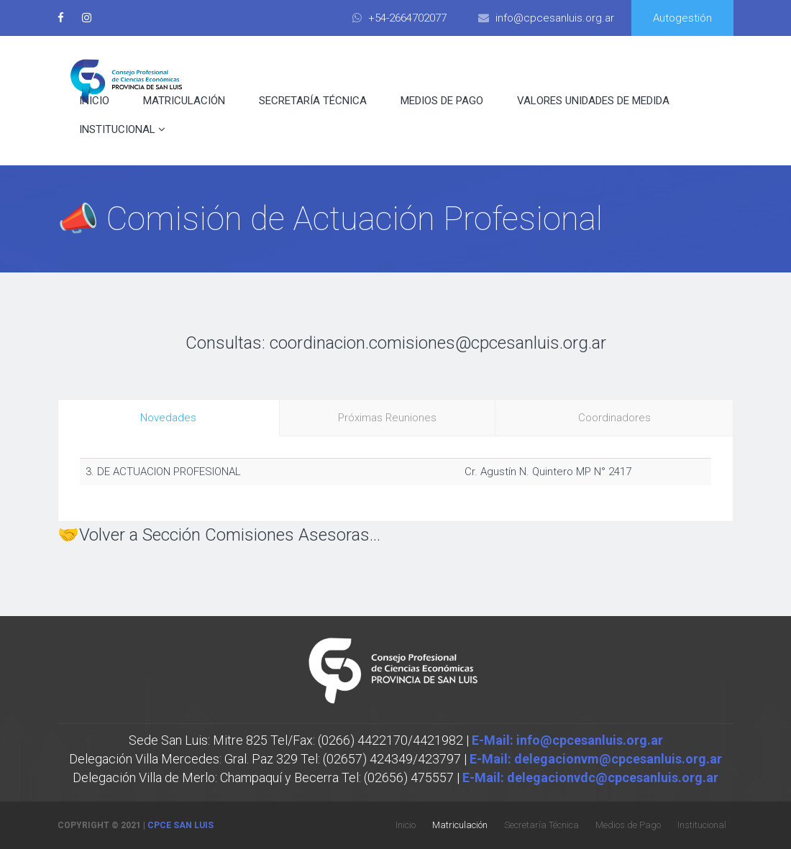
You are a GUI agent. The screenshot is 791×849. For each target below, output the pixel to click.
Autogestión (682, 18)
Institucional (122, 129)
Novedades (168, 417)
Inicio (94, 100)
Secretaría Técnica (313, 100)
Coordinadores (614, 417)
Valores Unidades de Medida (593, 100)
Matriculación (184, 100)
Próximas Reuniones (387, 417)
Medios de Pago (442, 100)
